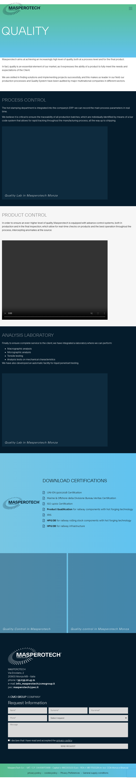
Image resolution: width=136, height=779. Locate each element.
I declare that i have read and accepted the (41, 742)
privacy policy (64, 742)
